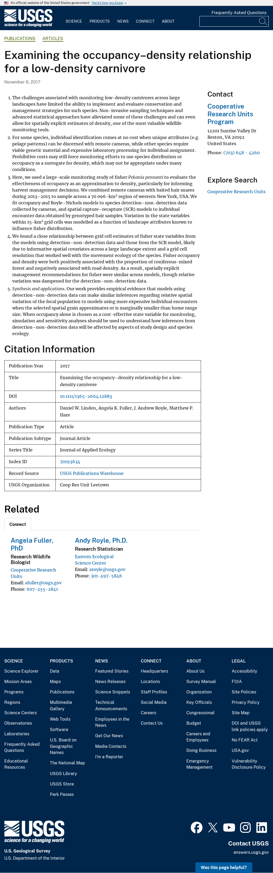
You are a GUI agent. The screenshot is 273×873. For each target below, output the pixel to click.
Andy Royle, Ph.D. (101, 540)
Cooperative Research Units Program (230, 113)
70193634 (70, 461)
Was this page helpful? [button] (224, 867)
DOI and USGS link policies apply (250, 726)
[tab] (17, 524)
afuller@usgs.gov (43, 582)
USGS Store (62, 784)
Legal (239, 661)
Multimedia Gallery (61, 705)
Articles (52, 38)
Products (100, 21)
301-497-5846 (106, 575)
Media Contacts (110, 746)
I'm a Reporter (109, 756)
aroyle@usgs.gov (107, 569)
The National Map (67, 762)
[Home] (28, 25)
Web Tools (60, 719)
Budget (193, 723)
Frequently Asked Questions (239, 12)
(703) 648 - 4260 (241, 152)
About (168, 21)
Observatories (18, 723)
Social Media (154, 702)
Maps (55, 681)
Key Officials (199, 702)
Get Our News (109, 735)
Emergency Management (199, 764)
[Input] (234, 21)
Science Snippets (112, 692)
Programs (13, 692)
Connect (145, 21)
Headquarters (154, 671)
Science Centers (20, 712)
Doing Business (201, 750)
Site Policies (244, 692)
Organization (199, 692)
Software (59, 729)
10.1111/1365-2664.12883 (86, 396)
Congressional (200, 712)
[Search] (263, 21)
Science (74, 21)
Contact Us (152, 723)
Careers (148, 712)
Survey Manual (201, 681)
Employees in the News (112, 722)
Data (54, 671)
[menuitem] (74, 18)
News (123, 21)
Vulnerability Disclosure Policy (249, 764)
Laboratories (16, 733)
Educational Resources (16, 764)
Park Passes (62, 794)
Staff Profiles (154, 692)
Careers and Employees (198, 737)
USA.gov (240, 750)
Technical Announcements (111, 705)
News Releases (110, 681)
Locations (150, 681)
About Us (195, 671)
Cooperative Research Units (236, 191)
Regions (12, 702)
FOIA (237, 681)
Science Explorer (21, 671)
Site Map (241, 712)
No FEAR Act (245, 740)
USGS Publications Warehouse (92, 473)
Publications (19, 38)
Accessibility (244, 671)
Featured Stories (112, 671)
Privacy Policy (246, 702)
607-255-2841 (42, 589)
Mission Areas (18, 681)
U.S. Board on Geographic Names (63, 746)
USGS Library (63, 773)
